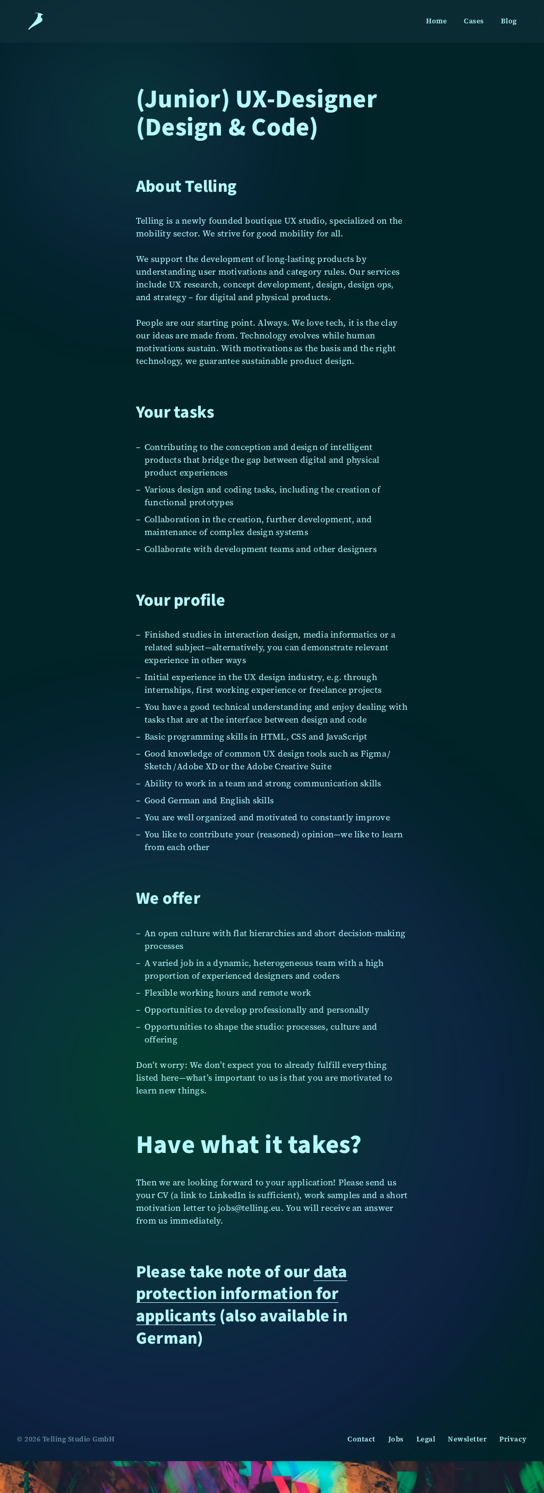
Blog (509, 21)
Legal (426, 1439)
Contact (361, 1439)
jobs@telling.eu (249, 1208)
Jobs (396, 1439)
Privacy (513, 1439)
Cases (474, 21)
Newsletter (467, 1439)
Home (436, 21)
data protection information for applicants (241, 1293)
